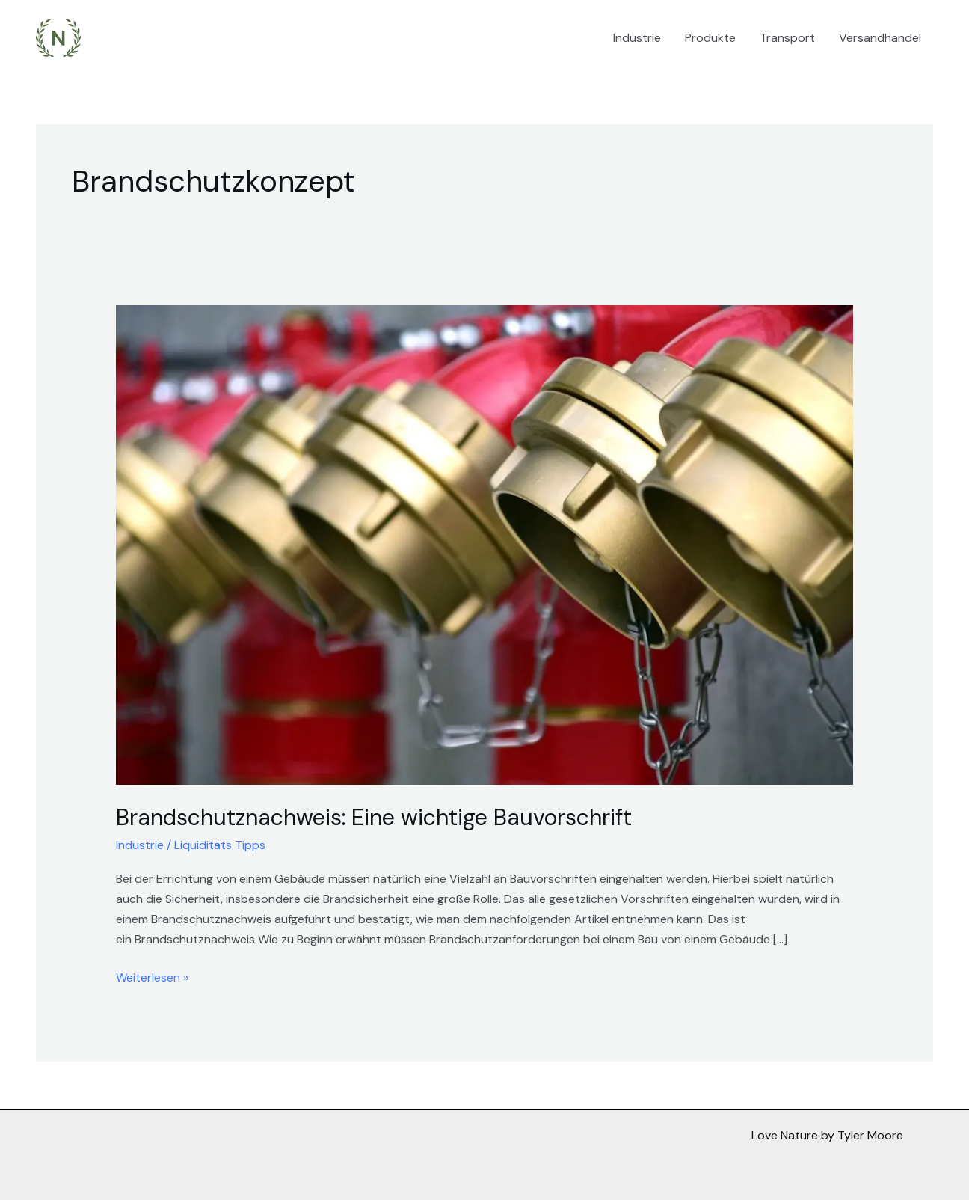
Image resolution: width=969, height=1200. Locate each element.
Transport (787, 38)
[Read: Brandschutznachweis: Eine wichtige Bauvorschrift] (485, 544)
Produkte (710, 38)
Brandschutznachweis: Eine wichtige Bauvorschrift (374, 817)
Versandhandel (880, 38)
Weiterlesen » (152, 976)
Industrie (637, 38)
